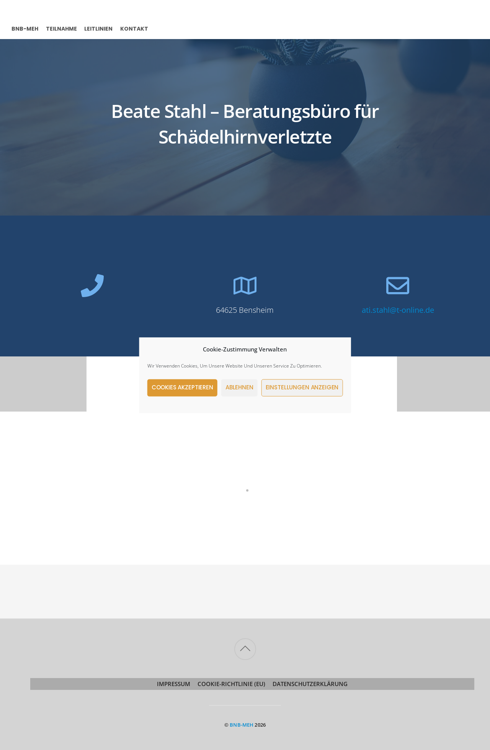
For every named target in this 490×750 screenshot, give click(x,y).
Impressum (173, 684)
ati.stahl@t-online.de (398, 310)
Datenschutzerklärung (310, 684)
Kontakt (134, 28)
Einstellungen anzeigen (302, 388)
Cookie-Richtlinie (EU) (231, 684)
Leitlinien (98, 28)
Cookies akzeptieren (182, 388)
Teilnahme (61, 28)
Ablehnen (239, 388)
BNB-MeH (24, 28)
